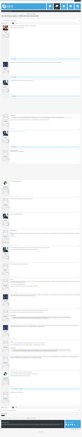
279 (8, 38)
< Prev (6, 26)
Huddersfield (7, 40)
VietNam (8, 129)
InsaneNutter (5, 190)
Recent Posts (9, 11)
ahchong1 (5, 288)
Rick (5, 89)
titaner (12, 62)
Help (75, 432)
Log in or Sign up (77, 0)
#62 (79, 78)
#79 (79, 390)
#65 (79, 148)
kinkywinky (18, 392)
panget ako (5, 273)
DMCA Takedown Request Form (30, 17)
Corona (17, 20)
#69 (79, 231)
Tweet (2, 418)
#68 (79, 214)
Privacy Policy (41, 435)
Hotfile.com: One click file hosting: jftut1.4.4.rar (17, 134)
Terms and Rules (41, 434)
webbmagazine (5, 239)
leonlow (5, 159)
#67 (79, 199)
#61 (79, 60)
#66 (79, 166)
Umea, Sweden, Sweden (5, 246)
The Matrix (7, 95)
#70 (79, 248)
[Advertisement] (71, 36)
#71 (79, 264)
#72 (79, 280)
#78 (79, 372)
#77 (79, 357)
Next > (17, 26)
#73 (79, 295)
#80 (79, 408)
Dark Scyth (5, 71)
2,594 (8, 75)
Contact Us (72, 432)
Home (78, 432)
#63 (79, 97)
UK (8, 197)
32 (8, 369)
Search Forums (4, 11)
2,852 (8, 93)
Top (80, 432)
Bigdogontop (5, 365)
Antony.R (11, 60)
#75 (79, 326)
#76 (79, 341)
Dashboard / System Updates (9, 20)
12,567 (8, 195)
